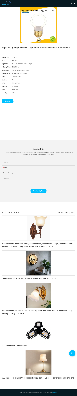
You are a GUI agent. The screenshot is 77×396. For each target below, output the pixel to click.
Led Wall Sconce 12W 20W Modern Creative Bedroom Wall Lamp (29, 278)
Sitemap (54, 392)
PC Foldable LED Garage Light (14, 346)
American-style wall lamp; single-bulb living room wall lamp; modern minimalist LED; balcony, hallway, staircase (37, 312)
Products (60, 212)
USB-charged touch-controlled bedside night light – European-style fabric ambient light (38, 378)
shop (66, 212)
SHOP (72, 212)
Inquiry (7, 101)
